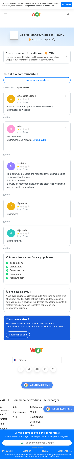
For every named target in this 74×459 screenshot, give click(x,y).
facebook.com (17, 270)
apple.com (15, 274)
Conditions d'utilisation (32, 456)
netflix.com (16, 266)
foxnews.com (17, 277)
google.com (16, 263)
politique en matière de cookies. (41, 6)
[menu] (5, 14)
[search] (68, 14)
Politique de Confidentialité (50, 456)
